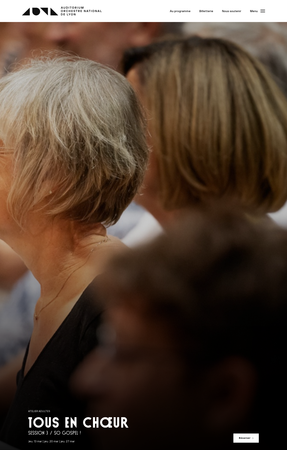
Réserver (244, 438)
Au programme (180, 11)
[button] (256, 11)
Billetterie (206, 11)
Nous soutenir (231, 11)
